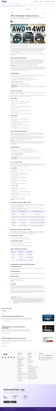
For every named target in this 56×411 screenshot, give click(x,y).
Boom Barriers (19, 371)
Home (3, 6)
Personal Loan (30, 365)
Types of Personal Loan (32, 374)
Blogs (18, 356)
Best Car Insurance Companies (33, 377)
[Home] (4, 2)
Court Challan (19, 380)
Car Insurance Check (31, 371)
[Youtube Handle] (14, 357)
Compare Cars (19, 368)
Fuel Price (29, 362)
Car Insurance (30, 356)
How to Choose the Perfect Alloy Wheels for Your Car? (27, 65)
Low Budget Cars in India (19, 280)
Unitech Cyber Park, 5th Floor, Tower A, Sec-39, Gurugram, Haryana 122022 (47, 359)
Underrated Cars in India (19, 140)
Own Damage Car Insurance (22, 377)
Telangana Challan (20, 359)
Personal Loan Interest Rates (22, 374)
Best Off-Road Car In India (20, 199)
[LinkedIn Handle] (11, 357)
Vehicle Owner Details (31, 368)
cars (7, 6)
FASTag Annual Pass (20, 365)
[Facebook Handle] (6, 357)
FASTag (29, 359)
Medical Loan (19, 375)
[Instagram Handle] (3, 357)
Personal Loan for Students (32, 375)
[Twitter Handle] (8, 357)
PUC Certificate (19, 378)
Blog (5, 6)
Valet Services (19, 362)
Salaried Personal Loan (31, 378)
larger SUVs (17, 245)
